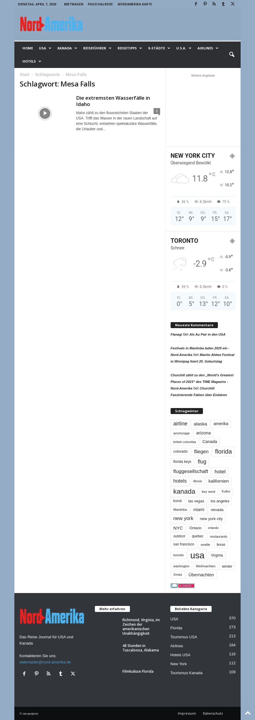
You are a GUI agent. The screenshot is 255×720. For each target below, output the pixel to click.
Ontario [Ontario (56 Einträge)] (195, 528)
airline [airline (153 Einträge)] (180, 424)
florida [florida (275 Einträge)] (223, 451)
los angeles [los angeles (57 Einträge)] (220, 501)
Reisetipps (130, 48)
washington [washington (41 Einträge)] (181, 566)
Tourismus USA (183, 637)
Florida (176, 628)
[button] (231, 54)
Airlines (208, 48)
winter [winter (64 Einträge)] (227, 566)
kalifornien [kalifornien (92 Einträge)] (219, 480)
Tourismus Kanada (186, 673)
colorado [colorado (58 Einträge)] (180, 451)
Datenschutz (213, 713)
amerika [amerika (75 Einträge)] (220, 423)
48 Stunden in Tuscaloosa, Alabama (140, 648)
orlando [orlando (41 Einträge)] (213, 528)
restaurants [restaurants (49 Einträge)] (218, 536)
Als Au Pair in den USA (207, 334)
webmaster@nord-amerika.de (45, 662)
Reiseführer (97, 48)
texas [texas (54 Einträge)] (221, 544)
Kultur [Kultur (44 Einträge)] (226, 491)
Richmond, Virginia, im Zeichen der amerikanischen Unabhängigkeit (141, 626)
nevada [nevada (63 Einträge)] (217, 509)
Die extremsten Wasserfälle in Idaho (113, 100)
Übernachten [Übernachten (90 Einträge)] (201, 574)
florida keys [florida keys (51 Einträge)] (182, 462)
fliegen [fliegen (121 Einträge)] (201, 451)
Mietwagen (73, 4)
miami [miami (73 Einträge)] (198, 509)
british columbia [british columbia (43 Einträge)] (184, 442)
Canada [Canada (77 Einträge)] (209, 441)
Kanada (67, 48)
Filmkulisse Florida (138, 671)
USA (45, 48)
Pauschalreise (100, 4)
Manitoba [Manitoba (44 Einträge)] (180, 509)
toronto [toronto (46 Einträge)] (178, 555)
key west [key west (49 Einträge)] (208, 491)
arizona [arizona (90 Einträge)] (203, 433)
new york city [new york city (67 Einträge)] (211, 518)
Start (24, 74)
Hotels (31, 61)
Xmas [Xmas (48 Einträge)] (177, 574)
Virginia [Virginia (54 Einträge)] (217, 555)
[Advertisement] (203, 110)
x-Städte (159, 48)
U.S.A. (184, 48)
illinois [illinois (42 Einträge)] (197, 481)
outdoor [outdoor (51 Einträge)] (179, 536)
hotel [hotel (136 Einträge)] (220, 472)
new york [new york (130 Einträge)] (183, 518)
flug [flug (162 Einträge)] (202, 462)
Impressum (187, 713)
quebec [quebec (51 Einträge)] (198, 536)
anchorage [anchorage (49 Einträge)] (181, 433)
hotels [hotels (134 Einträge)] (180, 481)
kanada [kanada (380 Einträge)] (184, 491)
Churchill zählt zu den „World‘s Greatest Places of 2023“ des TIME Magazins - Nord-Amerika (202, 381)
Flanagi (176, 334)
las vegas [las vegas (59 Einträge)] (196, 501)
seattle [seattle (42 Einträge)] (205, 544)
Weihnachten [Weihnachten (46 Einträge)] (206, 566)
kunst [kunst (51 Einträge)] (177, 501)
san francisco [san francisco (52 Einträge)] (183, 544)
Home (27, 48)
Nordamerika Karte (135, 4)
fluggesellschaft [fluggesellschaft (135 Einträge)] (190, 471)
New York (178, 664)
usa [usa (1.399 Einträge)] (197, 555)
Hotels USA (180, 655)
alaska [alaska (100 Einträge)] (200, 423)
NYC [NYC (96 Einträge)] (178, 527)
